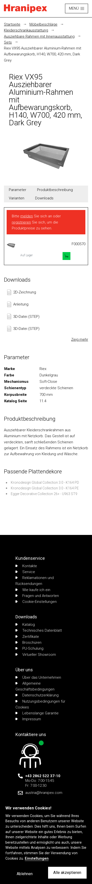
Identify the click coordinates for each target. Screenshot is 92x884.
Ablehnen (25, 873)
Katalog (25, 624)
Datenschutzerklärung (37, 695)
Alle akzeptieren (67, 872)
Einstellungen (37, 858)
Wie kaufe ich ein (32, 590)
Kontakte (26, 566)
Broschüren (28, 642)
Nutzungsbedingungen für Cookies (40, 704)
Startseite (12, 24)
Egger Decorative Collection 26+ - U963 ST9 (44, 494)
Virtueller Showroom (35, 654)
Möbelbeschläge (43, 24)
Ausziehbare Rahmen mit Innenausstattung (39, 36)
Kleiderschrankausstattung (26, 30)
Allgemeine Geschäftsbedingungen (34, 686)
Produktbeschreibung (55, 190)
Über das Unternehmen (38, 677)
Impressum (28, 719)
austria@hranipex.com (43, 792)
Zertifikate (27, 636)
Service (25, 572)
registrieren (21, 222)
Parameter (17, 190)
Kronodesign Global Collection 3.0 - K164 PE (45, 488)
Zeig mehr (79, 339)
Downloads (44, 198)
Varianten (16, 198)
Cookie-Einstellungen (36, 601)
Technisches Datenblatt (38, 630)
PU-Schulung (29, 648)
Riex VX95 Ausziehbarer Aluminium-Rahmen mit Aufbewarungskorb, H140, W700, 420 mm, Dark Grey (42, 54)
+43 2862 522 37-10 (42, 776)
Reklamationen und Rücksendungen (34, 581)
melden (26, 216)
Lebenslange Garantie (37, 713)
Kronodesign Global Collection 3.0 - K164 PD (45, 482)
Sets (8, 42)
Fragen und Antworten (37, 596)
